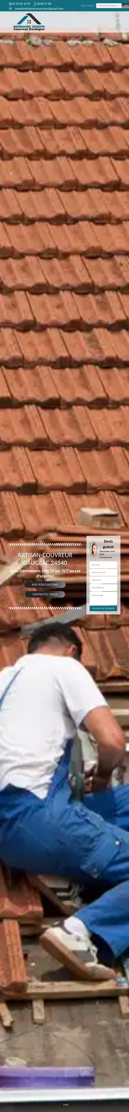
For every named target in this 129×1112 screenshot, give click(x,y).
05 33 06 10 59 (19, 4)
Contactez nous (45, 594)
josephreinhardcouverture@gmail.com (39, 8)
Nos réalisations (45, 584)
